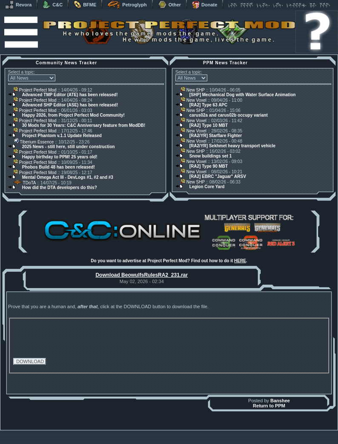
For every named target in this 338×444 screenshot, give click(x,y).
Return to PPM (269, 405)
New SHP (192, 90)
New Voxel (193, 100)
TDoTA (24, 182)
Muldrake (131, 432)
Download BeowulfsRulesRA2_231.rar (141, 275)
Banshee (280, 400)
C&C (53, 4)
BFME (85, 4)
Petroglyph (126, 4)
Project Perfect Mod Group (164, 437)
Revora (18, 4)
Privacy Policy (214, 441)
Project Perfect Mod (35, 90)
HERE (240, 260)
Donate (204, 4)
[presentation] (78, 336)
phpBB (217, 432)
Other (169, 4)
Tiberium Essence (33, 142)
